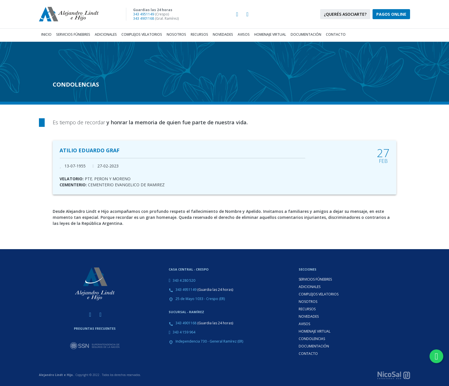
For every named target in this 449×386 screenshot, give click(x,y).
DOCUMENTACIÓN (314, 346)
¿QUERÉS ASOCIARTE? (345, 14)
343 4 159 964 (184, 332)
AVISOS (304, 323)
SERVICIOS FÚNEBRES (315, 279)
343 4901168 (143, 18)
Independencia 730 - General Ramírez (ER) (209, 341)
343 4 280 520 (184, 280)
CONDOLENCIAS (312, 338)
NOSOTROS (308, 301)
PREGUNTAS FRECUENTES (95, 328)
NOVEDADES (309, 316)
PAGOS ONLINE (391, 14)
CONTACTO (308, 353)
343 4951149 (143, 14)
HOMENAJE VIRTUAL (314, 331)
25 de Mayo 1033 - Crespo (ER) (200, 298)
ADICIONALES (309, 286)
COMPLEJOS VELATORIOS (318, 294)
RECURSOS (307, 309)
